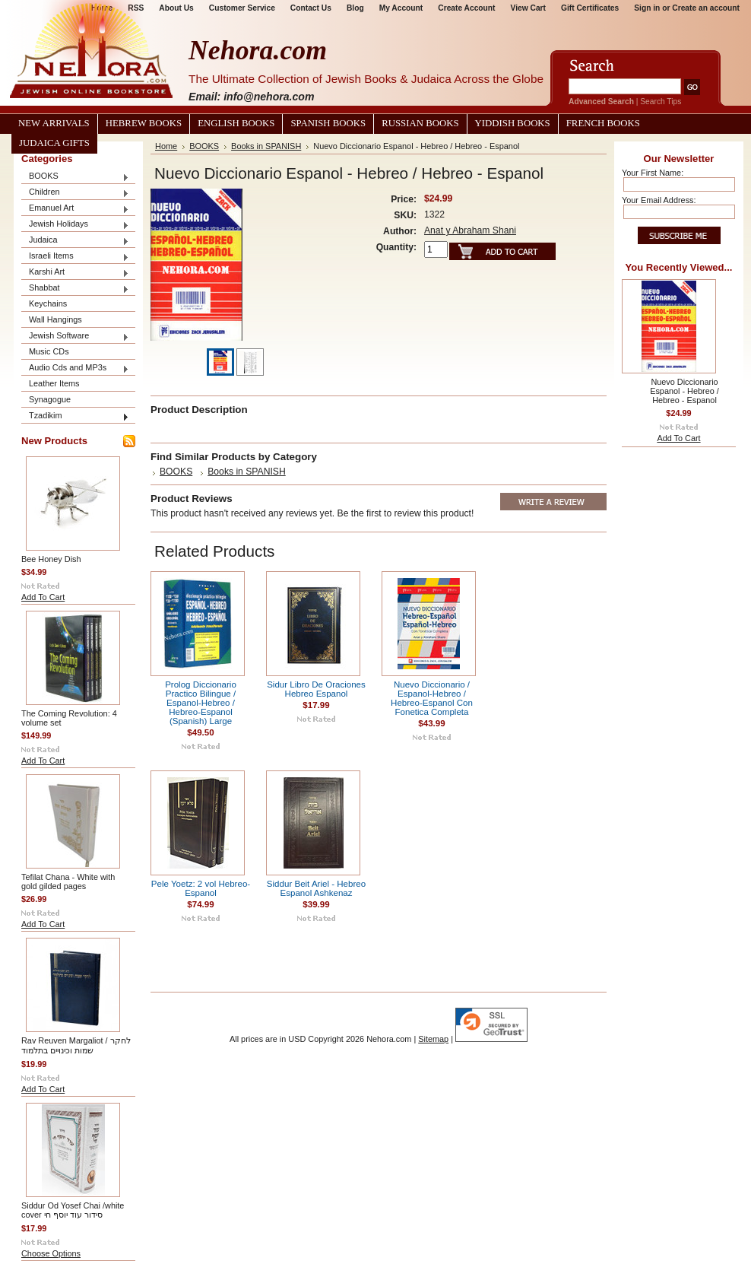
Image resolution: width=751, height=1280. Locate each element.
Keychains (48, 303)
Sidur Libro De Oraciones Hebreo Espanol (316, 689)
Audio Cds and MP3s (75, 368)
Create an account (706, 8)
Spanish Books (328, 123)
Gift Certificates (590, 8)
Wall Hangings (55, 319)
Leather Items (54, 383)
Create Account (466, 8)
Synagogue (50, 399)
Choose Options (51, 1253)
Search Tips (660, 101)
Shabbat (75, 288)
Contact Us (310, 8)
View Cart (528, 8)
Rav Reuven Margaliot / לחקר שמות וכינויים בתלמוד (76, 1045)
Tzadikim (75, 416)
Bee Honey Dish (51, 559)
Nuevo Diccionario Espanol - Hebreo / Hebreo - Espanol (684, 391)
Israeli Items (75, 256)
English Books (236, 123)
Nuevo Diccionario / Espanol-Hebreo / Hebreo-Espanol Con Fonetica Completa (432, 698)
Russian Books (420, 123)
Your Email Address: (659, 200)
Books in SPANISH (266, 146)
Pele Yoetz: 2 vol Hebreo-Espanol (200, 888)
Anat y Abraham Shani (470, 230)
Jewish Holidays (75, 224)
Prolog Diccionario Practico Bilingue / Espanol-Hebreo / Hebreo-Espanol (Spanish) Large (200, 703)
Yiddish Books (512, 123)
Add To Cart (43, 597)
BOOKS (75, 177)
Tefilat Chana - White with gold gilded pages (68, 881)
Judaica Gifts (54, 143)
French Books (603, 123)
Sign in (647, 8)
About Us (176, 8)
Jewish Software (75, 336)
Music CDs (49, 351)
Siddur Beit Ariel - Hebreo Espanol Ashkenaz (316, 888)
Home (166, 146)
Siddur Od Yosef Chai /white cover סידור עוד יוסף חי (72, 1210)
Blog (355, 8)
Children (75, 193)
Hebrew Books (144, 123)
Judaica (75, 240)
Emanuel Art (75, 208)
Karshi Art (75, 272)
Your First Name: (652, 172)
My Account (401, 8)
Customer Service (242, 8)
